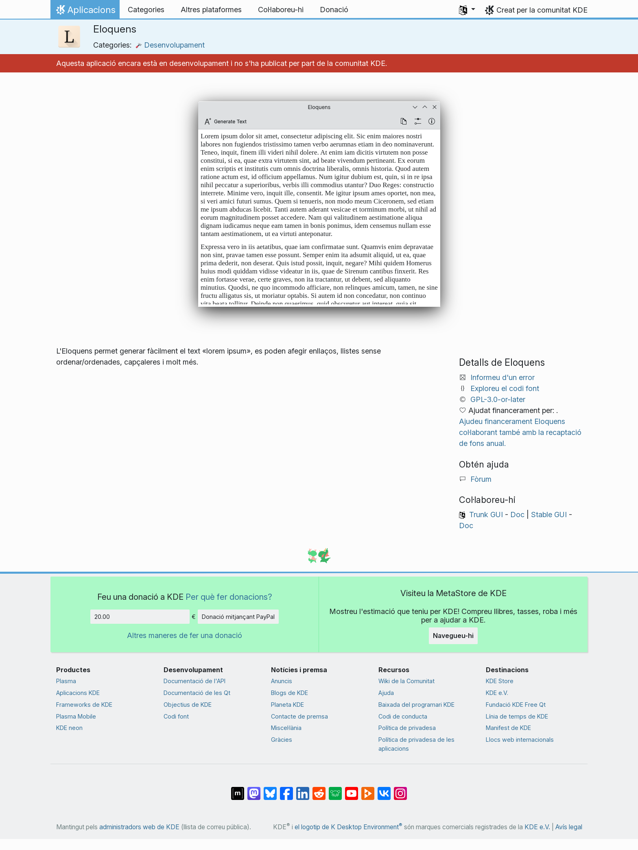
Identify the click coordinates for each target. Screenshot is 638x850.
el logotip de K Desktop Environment (348, 827)
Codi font (176, 716)
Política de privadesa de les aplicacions (416, 744)
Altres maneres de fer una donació (184, 635)
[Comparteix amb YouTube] (351, 788)
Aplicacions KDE (78, 692)
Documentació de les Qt (197, 692)
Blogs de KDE (289, 692)
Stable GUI (549, 514)
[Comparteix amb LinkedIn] (302, 788)
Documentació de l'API (194, 680)
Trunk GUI (486, 514)
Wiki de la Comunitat (406, 680)
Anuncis (281, 680)
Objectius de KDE (188, 704)
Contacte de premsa (299, 716)
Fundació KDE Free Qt (516, 704)
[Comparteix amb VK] (384, 788)
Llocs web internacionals (520, 739)
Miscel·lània (286, 727)
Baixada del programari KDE (416, 704)
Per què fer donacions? (229, 597)
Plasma (66, 680)
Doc (517, 514)
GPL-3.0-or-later (497, 399)
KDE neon (69, 727)
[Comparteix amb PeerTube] (367, 788)
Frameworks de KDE (84, 704)
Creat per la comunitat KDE (542, 10)
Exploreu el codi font (504, 388)
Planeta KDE (287, 704)
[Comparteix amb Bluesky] (270, 788)
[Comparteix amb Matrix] (237, 788)
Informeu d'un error (502, 377)
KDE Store (499, 680)
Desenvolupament (170, 45)
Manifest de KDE (508, 727)
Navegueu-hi (453, 635)
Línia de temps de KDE (517, 716)
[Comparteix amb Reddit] (319, 788)
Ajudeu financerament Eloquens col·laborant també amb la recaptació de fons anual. (520, 432)
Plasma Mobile (76, 716)
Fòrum (481, 479)
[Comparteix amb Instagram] (400, 788)
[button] (467, 10)
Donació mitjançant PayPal (238, 616)
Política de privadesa (407, 727)
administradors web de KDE (139, 827)
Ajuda (386, 692)
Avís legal (568, 827)
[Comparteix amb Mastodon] (253, 788)
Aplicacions (85, 12)
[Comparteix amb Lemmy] (335, 788)
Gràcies (281, 739)
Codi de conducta (402, 716)
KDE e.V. (497, 692)
